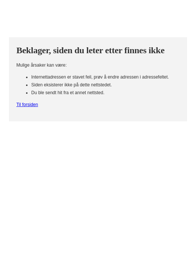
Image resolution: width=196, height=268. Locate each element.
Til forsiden (27, 104)
